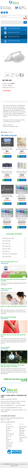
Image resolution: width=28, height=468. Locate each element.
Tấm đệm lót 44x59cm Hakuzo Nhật (7, 220)
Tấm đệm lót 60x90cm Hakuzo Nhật (21, 196)
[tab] (2, 102)
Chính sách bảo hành (14, 40)
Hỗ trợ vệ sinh (6, 251)
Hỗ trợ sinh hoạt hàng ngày (9, 253)
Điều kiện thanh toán (13, 32)
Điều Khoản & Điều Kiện (23, 427)
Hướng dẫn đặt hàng (13, 28)
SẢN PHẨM (9, 424)
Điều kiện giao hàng (13, 36)
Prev (4, 56)
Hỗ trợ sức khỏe (6, 240)
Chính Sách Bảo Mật (22, 431)
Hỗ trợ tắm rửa (6, 243)
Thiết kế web (23, 464)
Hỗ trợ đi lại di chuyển (8, 238)
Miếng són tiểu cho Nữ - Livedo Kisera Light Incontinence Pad (22, 174)
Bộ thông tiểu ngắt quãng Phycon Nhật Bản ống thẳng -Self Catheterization (7, 197)
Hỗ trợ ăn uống (6, 248)
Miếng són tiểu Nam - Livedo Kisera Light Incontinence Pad (7, 173)
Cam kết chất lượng (23, 438)
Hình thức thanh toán (22, 434)
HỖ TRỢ (21, 424)
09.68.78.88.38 (7, 8)
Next (25, 56)
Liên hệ (21, 441)
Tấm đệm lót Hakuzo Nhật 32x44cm (21, 219)
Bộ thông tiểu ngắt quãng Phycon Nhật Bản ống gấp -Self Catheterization (7, 150)
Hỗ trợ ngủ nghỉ (6, 246)
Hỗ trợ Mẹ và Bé (6, 256)
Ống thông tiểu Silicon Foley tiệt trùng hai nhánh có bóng (22, 149)
